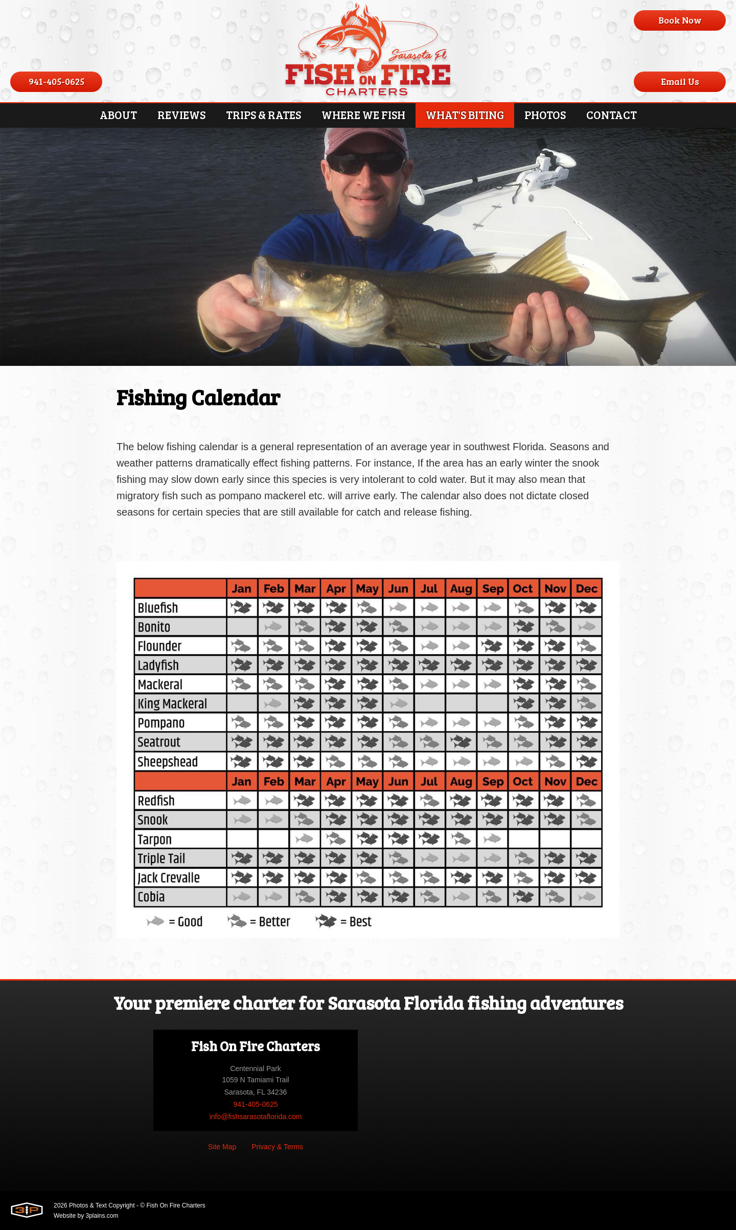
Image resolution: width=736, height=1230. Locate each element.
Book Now (680, 20)
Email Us (680, 81)
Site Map (222, 1147)
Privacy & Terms (277, 1147)
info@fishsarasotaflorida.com (256, 1116)
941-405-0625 (56, 81)
